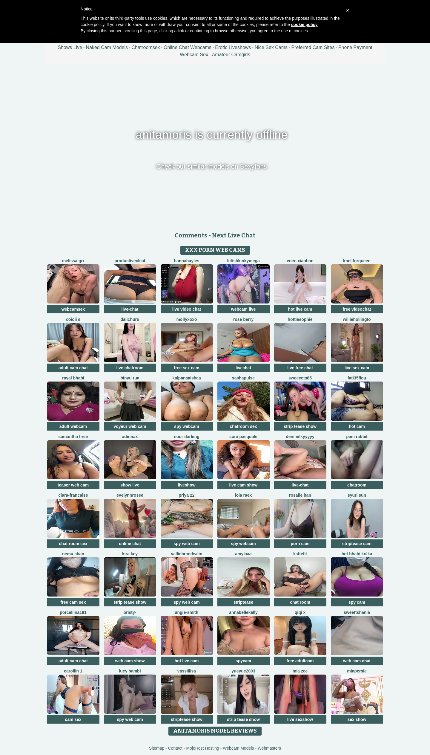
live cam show (243, 485)
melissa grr (73, 260)
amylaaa (243, 553)
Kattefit (300, 553)
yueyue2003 (243, 671)
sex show (356, 719)
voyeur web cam (130, 426)
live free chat (300, 367)
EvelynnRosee (129, 495)
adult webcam (73, 426)
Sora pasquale (243, 436)
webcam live (243, 309)
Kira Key (130, 553)
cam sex (73, 719)
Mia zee (300, 671)
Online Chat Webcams (187, 47)
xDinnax (130, 436)
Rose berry (243, 319)
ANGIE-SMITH (187, 612)
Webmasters (269, 748)
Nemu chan (73, 553)
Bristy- (130, 612)
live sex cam (357, 367)
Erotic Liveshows (233, 47)
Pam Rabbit (357, 436)
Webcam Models (238, 748)
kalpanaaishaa (186, 378)
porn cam (300, 543)
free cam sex (73, 602)
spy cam (356, 602)
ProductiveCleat (129, 260)
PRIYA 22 (187, 495)
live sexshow (300, 719)
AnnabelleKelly (243, 612)
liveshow (186, 485)
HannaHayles (186, 260)
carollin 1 (73, 671)
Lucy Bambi (130, 671)
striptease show (186, 719)
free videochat (357, 309)
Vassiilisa (186, 671)
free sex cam (186, 367)
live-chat (130, 309)
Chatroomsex (145, 47)
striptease (243, 602)
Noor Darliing (186, 436)
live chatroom (129, 367)
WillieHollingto (357, 319)
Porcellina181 (73, 612)
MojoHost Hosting (202, 748)
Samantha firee (73, 436)
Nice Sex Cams (271, 47)
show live (129, 485)
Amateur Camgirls (231, 54)
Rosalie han (300, 495)
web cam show (130, 660)
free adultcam (300, 660)
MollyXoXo (186, 319)
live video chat (186, 309)
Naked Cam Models (107, 47)
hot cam (357, 426)
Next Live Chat (233, 235)
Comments (191, 235)
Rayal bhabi (73, 378)
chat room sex (73, 543)
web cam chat (357, 660)
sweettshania (357, 612)
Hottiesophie (300, 319)
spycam (243, 660)
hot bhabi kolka (357, 553)
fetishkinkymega (243, 260)
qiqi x (300, 612)
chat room (300, 602)
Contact (175, 748)
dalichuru (129, 319)
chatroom (356, 485)
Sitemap (156, 748)
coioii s (73, 319)
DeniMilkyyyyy (300, 436)
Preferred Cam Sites (313, 47)
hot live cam (300, 309)
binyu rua (129, 378)
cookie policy (304, 24)
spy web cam (186, 543)
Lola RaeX (243, 495)
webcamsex (73, 309)
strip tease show (300, 426)
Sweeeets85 (300, 378)
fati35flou (357, 378)
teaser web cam (73, 485)
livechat (243, 367)
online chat (130, 543)
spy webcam (186, 426)
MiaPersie (356, 671)
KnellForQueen (357, 260)
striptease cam (356, 543)
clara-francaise (73, 495)
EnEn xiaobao (300, 260)
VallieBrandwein (186, 553)
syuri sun (357, 495)
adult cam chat (73, 367)
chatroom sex (243, 426)
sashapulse (243, 378)
